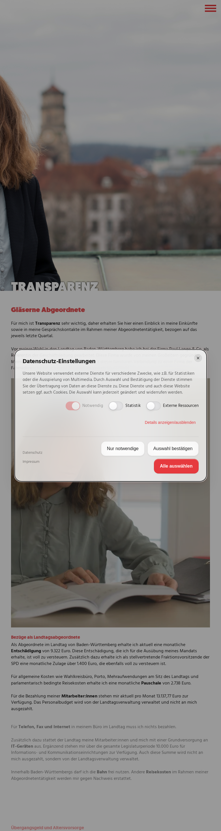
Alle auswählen (176, 466)
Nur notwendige (123, 448)
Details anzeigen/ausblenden (170, 422)
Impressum (31, 462)
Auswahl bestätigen (173, 448)
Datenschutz (32, 453)
